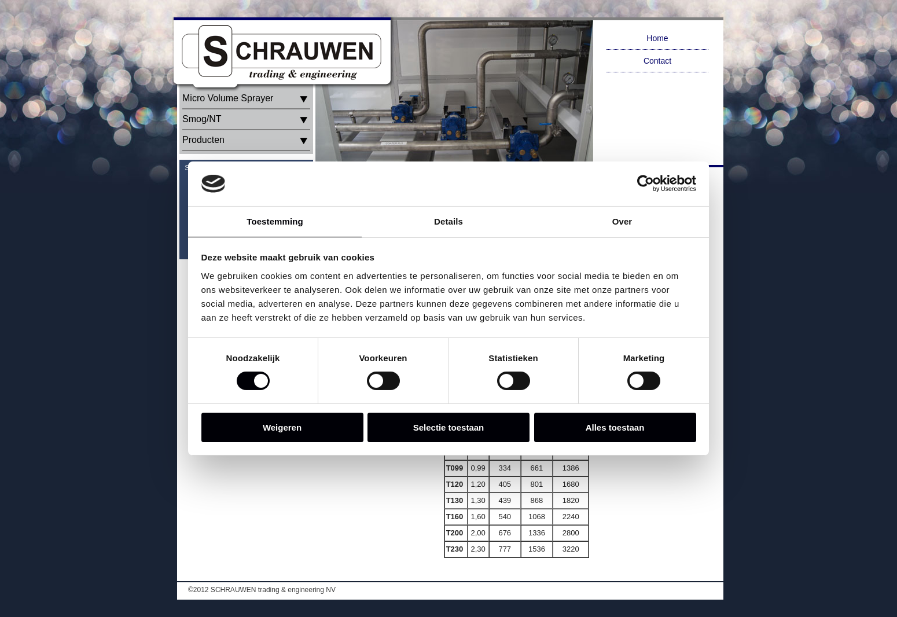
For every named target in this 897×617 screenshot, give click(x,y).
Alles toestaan (615, 427)
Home (657, 38)
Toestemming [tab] (275, 221)
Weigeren (282, 427)
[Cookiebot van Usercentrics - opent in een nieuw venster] (645, 183)
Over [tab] (622, 221)
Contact (657, 60)
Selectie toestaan (448, 427)
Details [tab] (448, 221)
